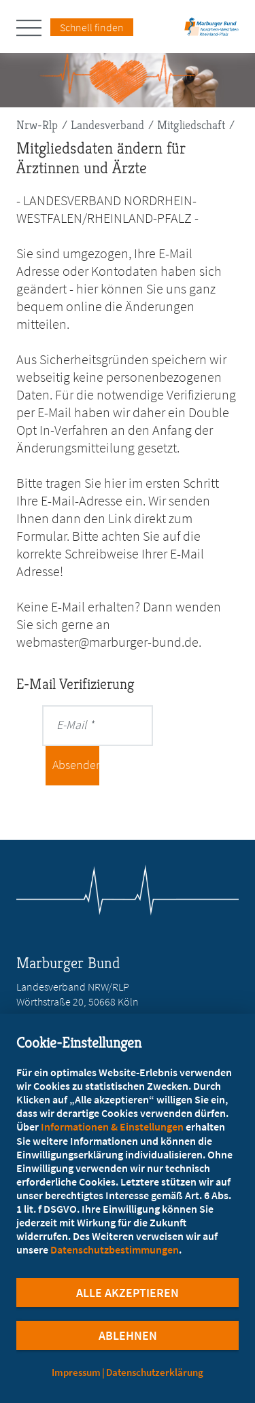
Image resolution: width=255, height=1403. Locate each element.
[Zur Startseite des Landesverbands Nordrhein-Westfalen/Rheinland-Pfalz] (211, 30)
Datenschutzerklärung (154, 1372)
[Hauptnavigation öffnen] (33, 28)
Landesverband (107, 124)
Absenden (75, 764)
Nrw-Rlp (37, 124)
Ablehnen (128, 1335)
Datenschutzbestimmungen (114, 1249)
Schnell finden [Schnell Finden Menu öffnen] (92, 27)
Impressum (76, 1372)
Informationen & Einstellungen (112, 1126)
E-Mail (71, 724)
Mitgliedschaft (191, 124)
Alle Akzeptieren (127, 1292)
